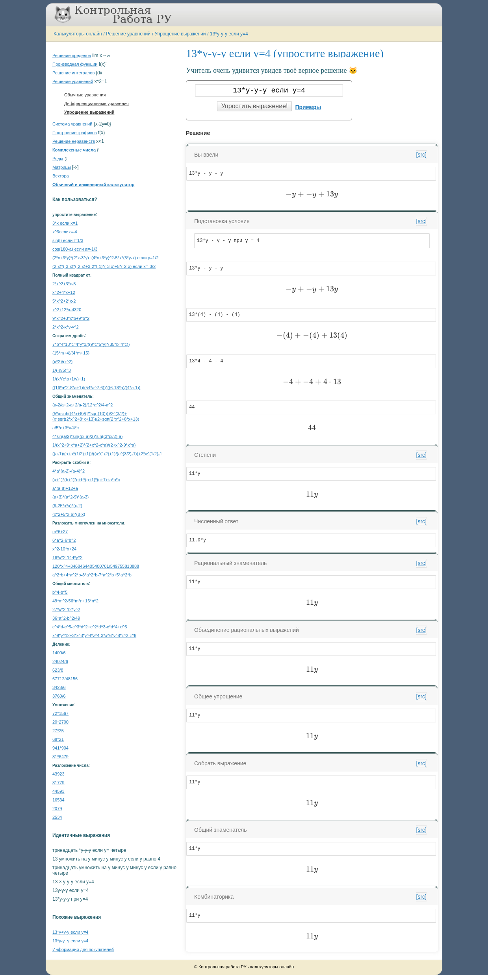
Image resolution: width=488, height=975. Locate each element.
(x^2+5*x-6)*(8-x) (68, 514)
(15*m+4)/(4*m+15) (70, 353)
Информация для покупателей (83, 949)
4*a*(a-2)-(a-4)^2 (68, 471)
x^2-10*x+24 (64, 549)
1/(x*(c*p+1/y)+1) (68, 379)
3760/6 (59, 696)
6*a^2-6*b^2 (64, 540)
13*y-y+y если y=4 (70, 940)
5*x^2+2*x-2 (64, 301)
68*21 (58, 739)
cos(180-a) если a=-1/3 (74, 249)
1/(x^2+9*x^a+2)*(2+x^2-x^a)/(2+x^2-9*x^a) (93, 445)
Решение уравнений (128, 34)
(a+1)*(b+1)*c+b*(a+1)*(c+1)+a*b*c (86, 479)
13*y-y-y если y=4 (229, 34)
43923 (58, 774)
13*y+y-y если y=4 (70, 932)
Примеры (308, 107)
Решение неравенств (73, 141)
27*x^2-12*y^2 (66, 609)
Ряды (57, 158)
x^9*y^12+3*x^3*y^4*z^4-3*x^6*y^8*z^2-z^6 (94, 635)
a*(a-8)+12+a (65, 488)
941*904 (60, 748)
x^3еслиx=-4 (64, 231)
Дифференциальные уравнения (96, 103)
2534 (57, 817)
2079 (57, 808)
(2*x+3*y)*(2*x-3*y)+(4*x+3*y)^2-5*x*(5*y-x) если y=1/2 (105, 257)
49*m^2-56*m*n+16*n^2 (75, 600)
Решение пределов (71, 55)
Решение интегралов (73, 72)
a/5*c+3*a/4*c (65, 427)
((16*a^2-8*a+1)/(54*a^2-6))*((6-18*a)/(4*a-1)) (96, 387)
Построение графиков (74, 132)
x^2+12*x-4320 (66, 309)
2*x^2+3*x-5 (64, 283)
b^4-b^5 (59, 592)
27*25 (58, 730)
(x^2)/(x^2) (62, 361)
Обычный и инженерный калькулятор (93, 184)
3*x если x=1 (65, 223)
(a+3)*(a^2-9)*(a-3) (70, 497)
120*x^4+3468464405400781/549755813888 (95, 566)
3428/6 (59, 687)
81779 (58, 782)
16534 (58, 800)
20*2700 (60, 722)
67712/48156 (65, 678)
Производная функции (74, 64)
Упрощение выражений (180, 34)
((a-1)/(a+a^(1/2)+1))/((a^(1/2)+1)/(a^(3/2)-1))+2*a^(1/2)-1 (107, 453)
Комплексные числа (74, 150)
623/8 (57, 670)
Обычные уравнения (85, 94)
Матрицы (61, 167)
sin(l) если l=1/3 (67, 240)
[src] (421, 154)
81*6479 (60, 756)
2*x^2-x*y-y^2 (65, 327)
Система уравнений (72, 124)
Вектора (60, 176)
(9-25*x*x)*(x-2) (67, 505)
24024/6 (60, 661)
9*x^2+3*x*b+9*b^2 (70, 318)
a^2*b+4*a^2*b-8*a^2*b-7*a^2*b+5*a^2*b (92, 574)
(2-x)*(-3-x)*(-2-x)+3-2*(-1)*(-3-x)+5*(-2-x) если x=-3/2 (104, 266)
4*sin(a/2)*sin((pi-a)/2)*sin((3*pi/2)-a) (87, 436)
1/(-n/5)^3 (61, 370)
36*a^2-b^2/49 (66, 618)
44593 (58, 791)
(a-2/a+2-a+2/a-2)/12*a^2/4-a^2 (82, 405)
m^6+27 (60, 531)
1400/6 (59, 652)
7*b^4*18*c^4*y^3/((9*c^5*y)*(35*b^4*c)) (91, 344)
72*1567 (60, 713)
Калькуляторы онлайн (78, 34)
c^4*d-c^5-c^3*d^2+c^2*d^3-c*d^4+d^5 (89, 626)
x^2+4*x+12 (63, 292)
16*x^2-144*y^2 (67, 557)
